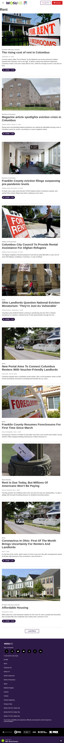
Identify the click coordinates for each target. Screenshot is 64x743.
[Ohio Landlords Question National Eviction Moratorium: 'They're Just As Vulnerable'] (31, 280)
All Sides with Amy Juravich (10, 49)
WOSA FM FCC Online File (12, 712)
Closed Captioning (9, 700)
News (3, 300)
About (5, 684)
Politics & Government (9, 241)
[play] (3, 741)
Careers (6, 692)
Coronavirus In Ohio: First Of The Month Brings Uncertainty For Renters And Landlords (29, 544)
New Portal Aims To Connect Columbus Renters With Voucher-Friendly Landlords (30, 368)
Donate (58, 3)
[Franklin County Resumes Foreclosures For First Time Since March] (31, 402)
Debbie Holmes (6, 124)
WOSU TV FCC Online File (12, 716)
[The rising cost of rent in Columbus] (31, 29)
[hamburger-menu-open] (3, 3)
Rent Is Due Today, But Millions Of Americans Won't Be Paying (25, 484)
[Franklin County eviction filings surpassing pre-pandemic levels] (31, 158)
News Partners (6, 480)
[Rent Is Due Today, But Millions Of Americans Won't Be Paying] (31, 460)
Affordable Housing (15, 607)
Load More (32, 631)
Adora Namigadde (7, 432)
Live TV (45, 3)
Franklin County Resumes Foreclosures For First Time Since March (31, 426)
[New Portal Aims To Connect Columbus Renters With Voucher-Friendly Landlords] (31, 343)
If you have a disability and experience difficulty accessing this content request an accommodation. (27, 720)
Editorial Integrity (9, 688)
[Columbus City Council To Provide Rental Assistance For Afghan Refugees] (31, 222)
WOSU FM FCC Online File (12, 708)
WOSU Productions (9, 680)
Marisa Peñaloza (7, 490)
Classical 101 (8, 667)
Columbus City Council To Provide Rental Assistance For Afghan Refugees (30, 246)
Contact (6, 696)
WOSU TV (7, 671)
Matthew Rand (6, 188)
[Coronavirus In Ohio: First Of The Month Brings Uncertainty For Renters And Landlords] (31, 518)
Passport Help (8, 704)
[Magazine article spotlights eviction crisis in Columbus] (31, 94)
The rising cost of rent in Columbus (26, 52)
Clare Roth (5, 374)
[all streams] (61, 740)
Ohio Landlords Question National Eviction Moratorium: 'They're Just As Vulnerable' (31, 304)
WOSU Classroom (9, 675)
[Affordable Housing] (31, 585)
